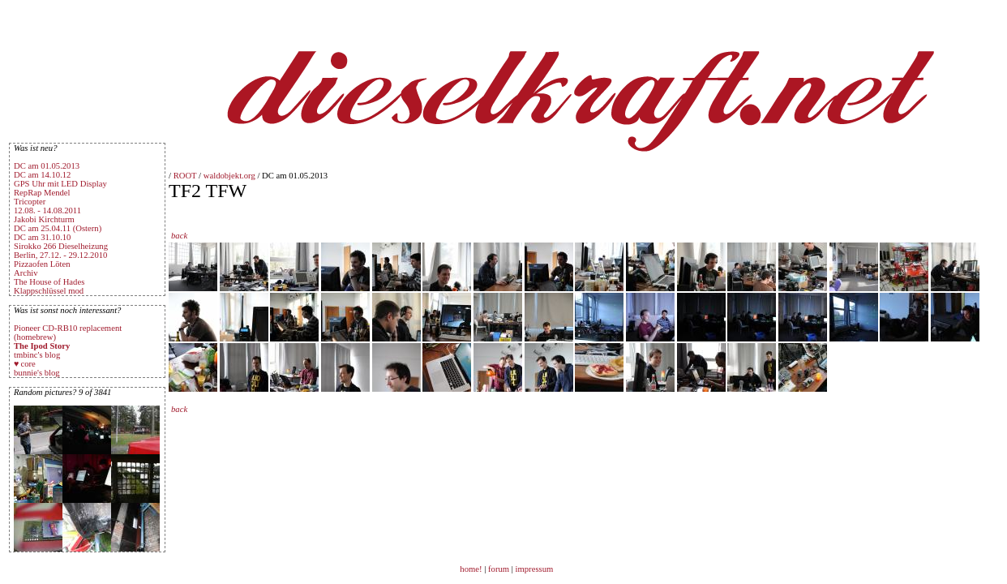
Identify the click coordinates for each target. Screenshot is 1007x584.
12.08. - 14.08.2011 (47, 210)
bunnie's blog (37, 372)
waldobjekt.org (229, 175)
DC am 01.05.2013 (46, 165)
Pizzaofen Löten (42, 264)
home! (472, 569)
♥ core (25, 363)
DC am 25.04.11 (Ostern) (57, 228)
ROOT (185, 175)
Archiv (26, 272)
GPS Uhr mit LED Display (60, 183)
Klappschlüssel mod (49, 290)
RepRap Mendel (42, 192)
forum (498, 569)
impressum (535, 569)
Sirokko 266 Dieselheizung (61, 246)
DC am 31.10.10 (42, 237)
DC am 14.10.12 (42, 174)
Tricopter (29, 201)
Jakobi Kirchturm (44, 219)
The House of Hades (49, 281)
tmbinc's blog (37, 354)
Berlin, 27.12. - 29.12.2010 (60, 255)
